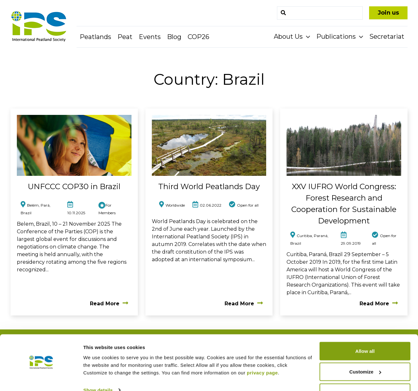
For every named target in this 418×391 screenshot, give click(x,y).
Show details (98, 371)
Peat (125, 37)
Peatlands (95, 37)
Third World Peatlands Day (209, 186)
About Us (289, 36)
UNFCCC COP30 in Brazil (74, 186)
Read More (109, 304)
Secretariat (386, 36)
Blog (174, 37)
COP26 (198, 37)
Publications (336, 36)
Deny (365, 374)
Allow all (365, 332)
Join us (388, 12)
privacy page (262, 354)
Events (150, 37)
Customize (365, 353)
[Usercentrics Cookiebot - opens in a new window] (41, 378)
